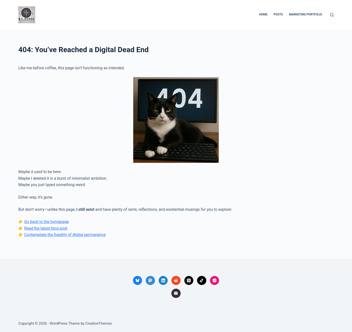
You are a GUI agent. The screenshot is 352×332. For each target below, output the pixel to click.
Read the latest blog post (45, 228)
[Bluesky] (137, 280)
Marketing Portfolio (305, 14)
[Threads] (189, 280)
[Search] (332, 15)
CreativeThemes (98, 323)
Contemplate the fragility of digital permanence (65, 234)
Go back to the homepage (46, 221)
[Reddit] (176, 280)
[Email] (176, 293)
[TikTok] (201, 280)
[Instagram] (214, 280)
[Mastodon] (150, 280)
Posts (278, 14)
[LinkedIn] (163, 280)
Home (263, 14)
